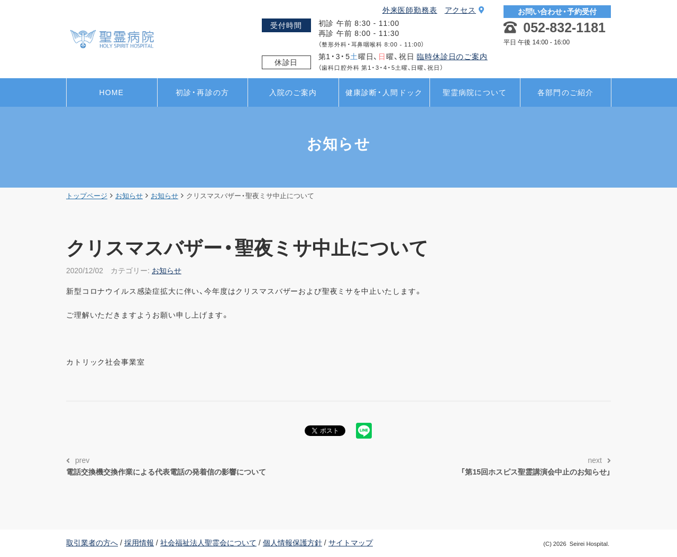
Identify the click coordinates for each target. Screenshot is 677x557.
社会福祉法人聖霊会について (208, 543)
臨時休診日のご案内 (452, 56)
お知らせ (166, 270)
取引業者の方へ (92, 543)
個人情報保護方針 (292, 543)
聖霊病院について (475, 92)
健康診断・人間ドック (384, 92)
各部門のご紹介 (565, 92)
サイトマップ (350, 543)
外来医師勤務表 (409, 10)
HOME (111, 92)
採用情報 (139, 543)
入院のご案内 (293, 92)
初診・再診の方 (202, 92)
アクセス (465, 10)
